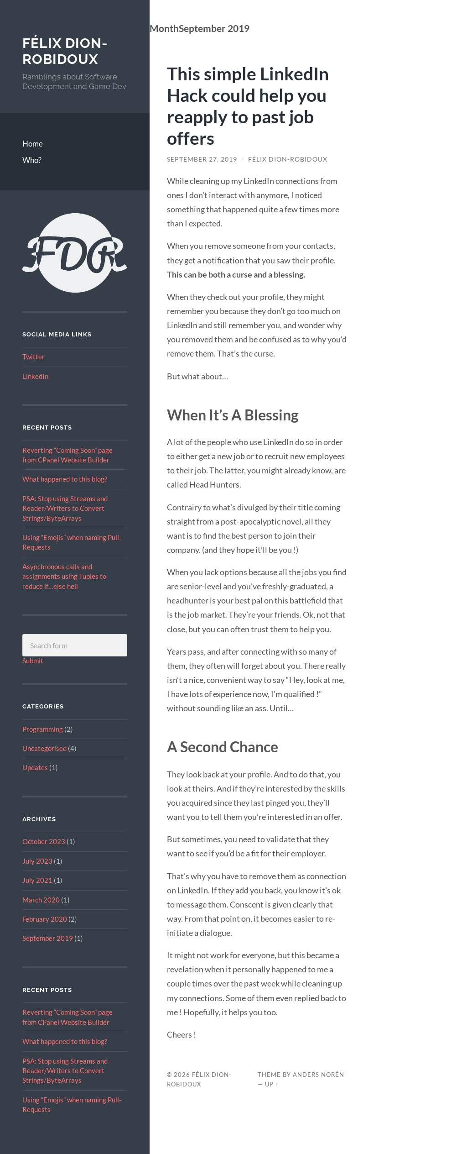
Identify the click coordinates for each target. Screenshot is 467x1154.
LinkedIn (35, 376)
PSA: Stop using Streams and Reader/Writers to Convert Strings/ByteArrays (65, 508)
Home (32, 143)
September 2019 (47, 938)
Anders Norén (318, 1074)
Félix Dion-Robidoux (65, 51)
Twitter (33, 356)
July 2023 (37, 861)
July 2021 (37, 880)
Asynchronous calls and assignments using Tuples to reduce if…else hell (64, 576)
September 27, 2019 (202, 159)
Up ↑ (272, 1084)
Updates (35, 767)
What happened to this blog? (64, 479)
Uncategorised (44, 748)
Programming (42, 729)
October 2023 (43, 841)
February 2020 (44, 919)
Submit (32, 660)
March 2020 (41, 900)
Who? (32, 160)
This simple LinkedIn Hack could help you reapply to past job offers (248, 105)
